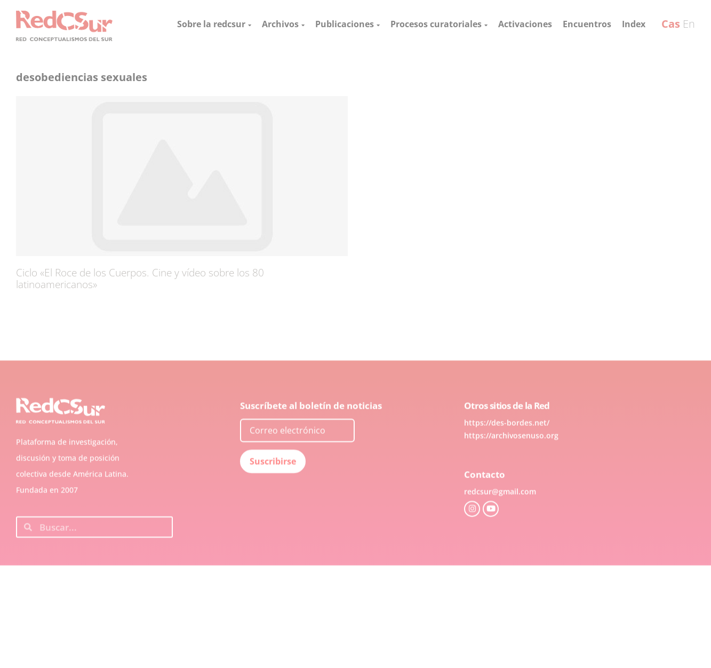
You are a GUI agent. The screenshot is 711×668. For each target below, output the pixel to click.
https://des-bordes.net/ (506, 443)
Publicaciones (347, 24)
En (689, 24)
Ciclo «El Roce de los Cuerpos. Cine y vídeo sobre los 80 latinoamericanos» (140, 278)
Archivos (283, 24)
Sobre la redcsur (214, 24)
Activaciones (525, 24)
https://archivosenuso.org (511, 455)
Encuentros (587, 24)
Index (633, 24)
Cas (670, 24)
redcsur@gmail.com (500, 511)
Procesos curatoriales (439, 24)
